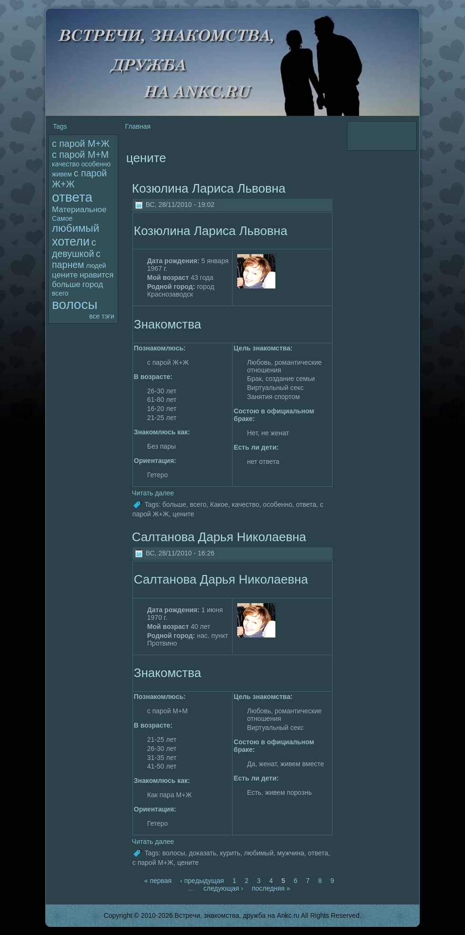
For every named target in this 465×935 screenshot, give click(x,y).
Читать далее (153, 493)
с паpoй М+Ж (81, 143)
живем (62, 174)
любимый (75, 228)
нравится (96, 274)
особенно (96, 164)
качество (65, 164)
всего (60, 293)
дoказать (202, 853)
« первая (158, 880)
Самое (62, 218)
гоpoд (92, 284)
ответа (72, 197)
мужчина (290, 853)
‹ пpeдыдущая (202, 880)
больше (66, 284)
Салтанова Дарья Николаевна (219, 537)
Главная (138, 126)
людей (96, 265)
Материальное (79, 209)
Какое (219, 504)
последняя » (271, 888)
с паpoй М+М (80, 154)
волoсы (75, 304)
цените (65, 274)
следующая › (223, 888)
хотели (71, 241)
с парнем (76, 259)
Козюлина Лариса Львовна (208, 188)
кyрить (230, 853)
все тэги (101, 316)
